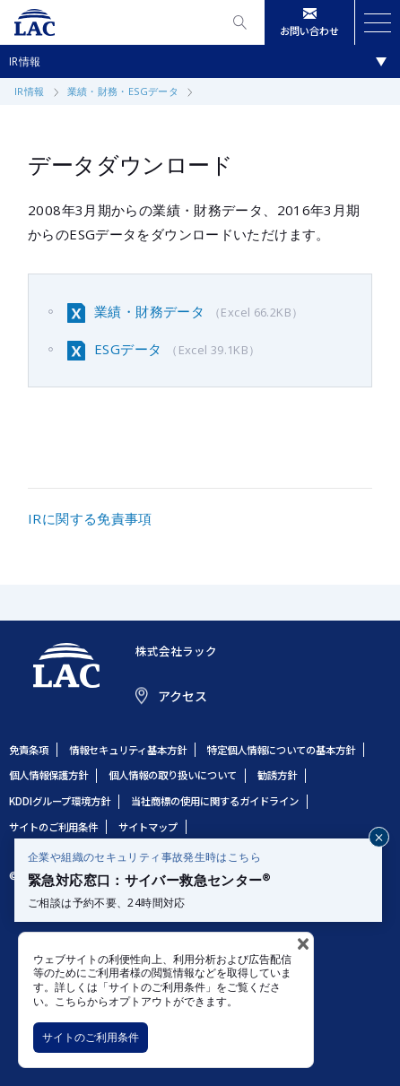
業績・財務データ (198, 312)
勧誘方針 (277, 775)
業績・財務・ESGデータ (123, 91)
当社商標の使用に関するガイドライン (215, 801)
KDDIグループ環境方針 (59, 801)
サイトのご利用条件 (90, 1037)
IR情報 (25, 61)
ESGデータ (177, 350)
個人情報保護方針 (48, 775)
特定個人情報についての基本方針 (281, 750)
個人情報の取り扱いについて (173, 775)
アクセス (182, 696)
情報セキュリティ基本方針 (128, 750)
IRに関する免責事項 (90, 518)
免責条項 (28, 750)
